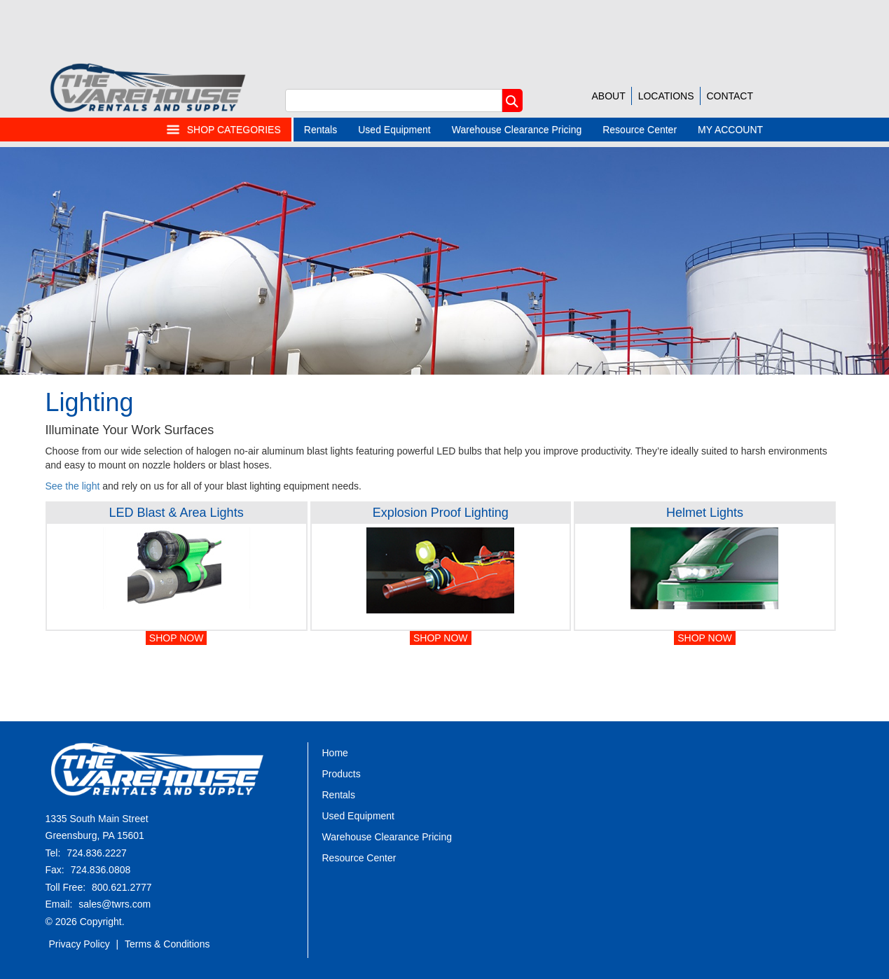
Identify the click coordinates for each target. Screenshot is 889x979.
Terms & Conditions (167, 944)
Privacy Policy (79, 944)
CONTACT (729, 96)
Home (335, 752)
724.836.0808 (101, 869)
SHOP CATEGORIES (223, 130)
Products (341, 773)
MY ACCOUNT (730, 129)
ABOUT (609, 96)
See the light (73, 486)
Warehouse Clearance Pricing (516, 129)
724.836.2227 (97, 853)
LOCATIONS (666, 96)
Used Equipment (394, 129)
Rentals (320, 129)
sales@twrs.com (114, 904)
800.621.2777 (122, 887)
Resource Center (639, 129)
